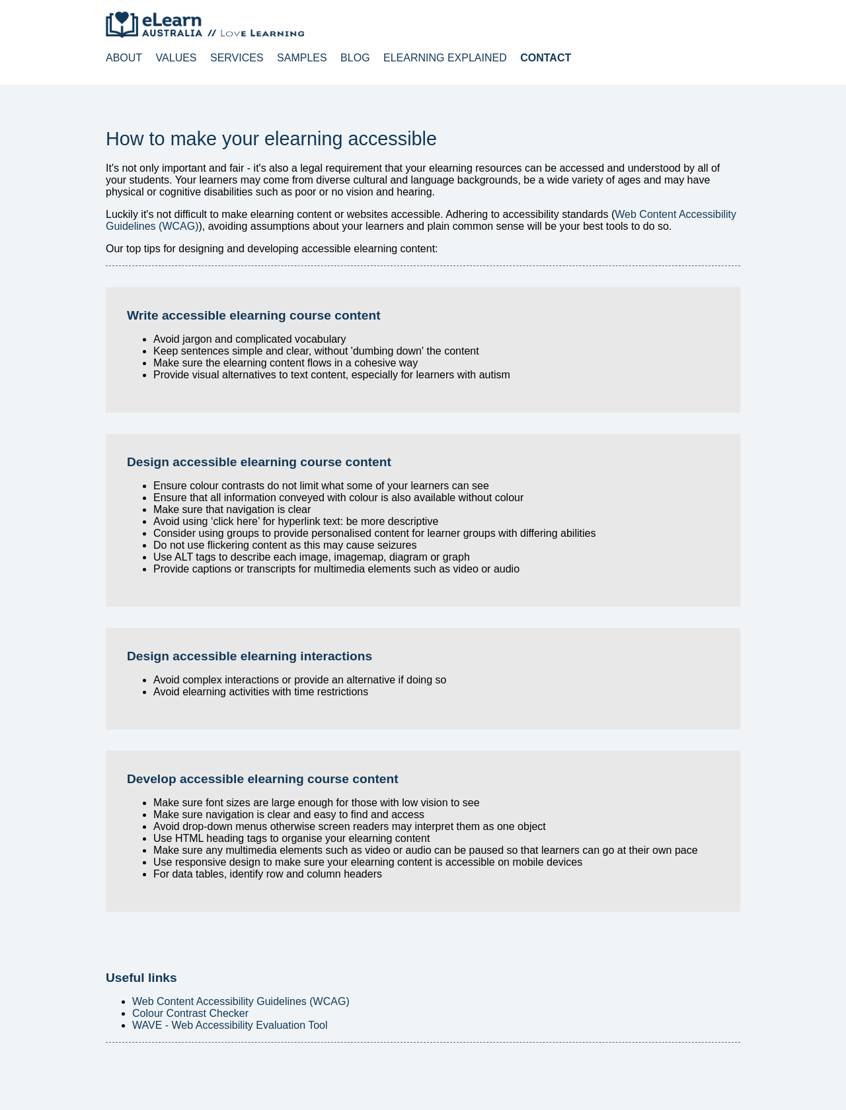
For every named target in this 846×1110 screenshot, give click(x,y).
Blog (354, 57)
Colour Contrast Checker (190, 1013)
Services (237, 57)
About (124, 57)
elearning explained (445, 57)
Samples (302, 57)
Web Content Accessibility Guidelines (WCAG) (241, 1001)
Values (176, 57)
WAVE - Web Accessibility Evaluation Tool (230, 1025)
